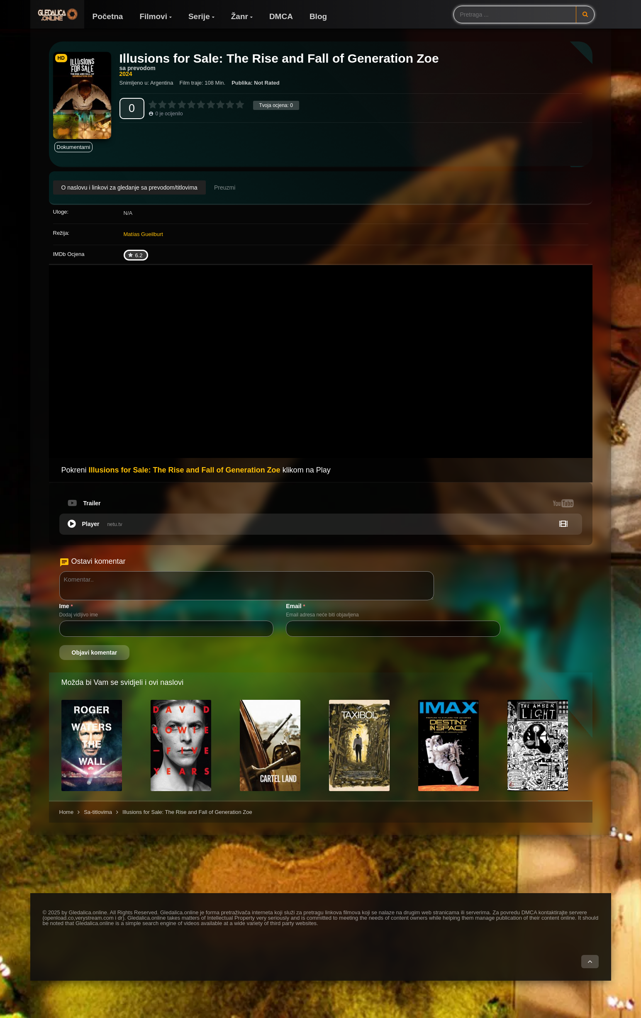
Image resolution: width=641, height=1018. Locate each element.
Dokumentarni (73, 147)
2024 (125, 74)
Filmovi (153, 16)
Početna (108, 16)
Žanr (239, 16)
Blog (318, 16)
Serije (199, 16)
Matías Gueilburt (143, 234)
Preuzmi (224, 187)
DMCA (281, 16)
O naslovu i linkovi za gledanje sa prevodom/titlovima (129, 187)
